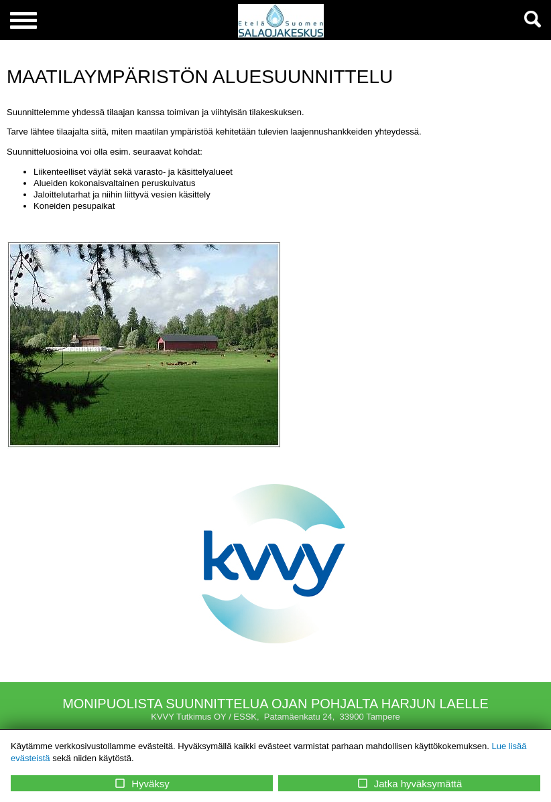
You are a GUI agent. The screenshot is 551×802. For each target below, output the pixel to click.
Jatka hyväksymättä (410, 783)
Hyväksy (142, 783)
